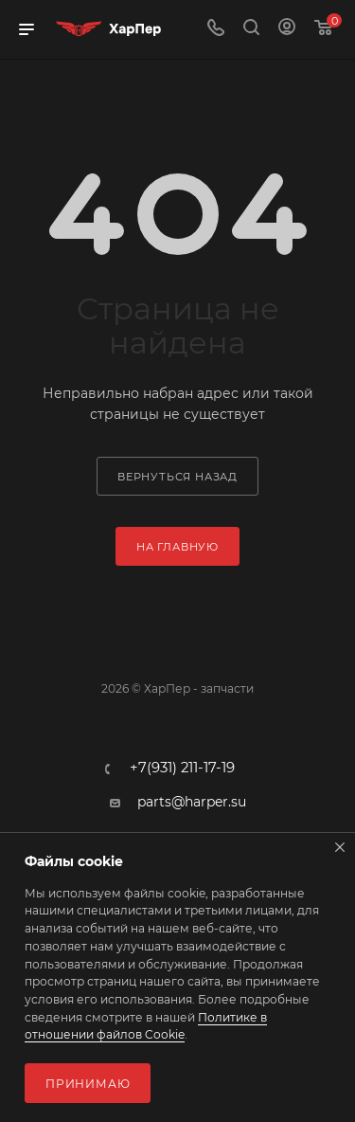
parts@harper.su (191, 801)
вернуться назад (177, 476)
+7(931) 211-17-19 (182, 768)
